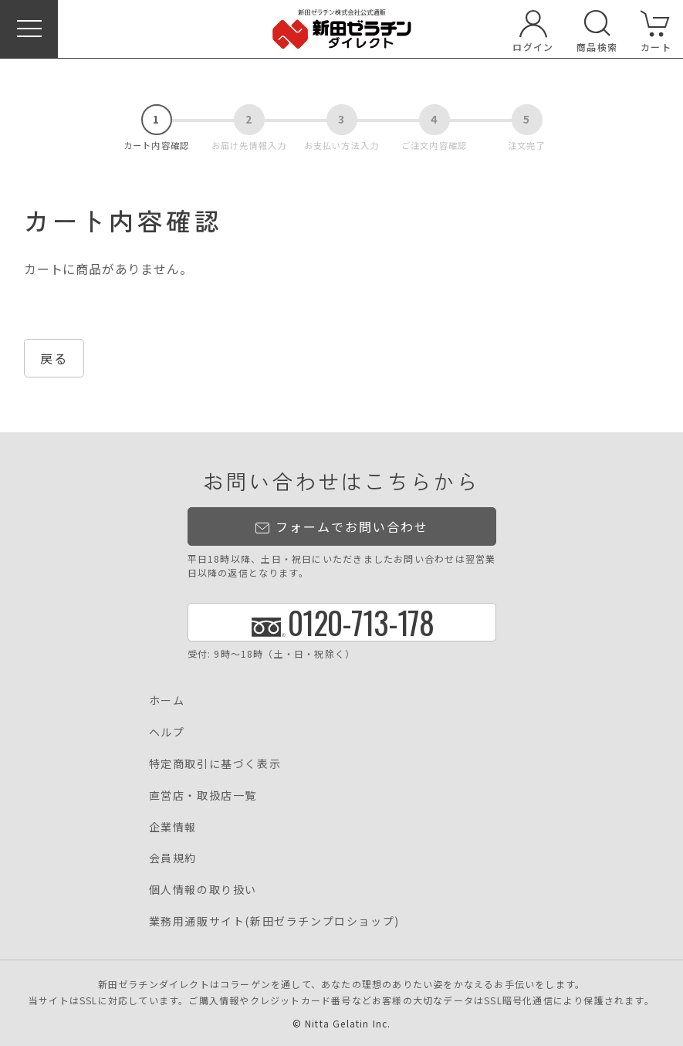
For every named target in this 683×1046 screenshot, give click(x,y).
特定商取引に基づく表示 (215, 763)
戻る (54, 358)
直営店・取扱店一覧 (203, 795)
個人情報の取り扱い (203, 889)
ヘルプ (167, 732)
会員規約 (173, 857)
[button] (29, 29)
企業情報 (173, 826)
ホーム (167, 700)
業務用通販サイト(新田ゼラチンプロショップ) (274, 921)
